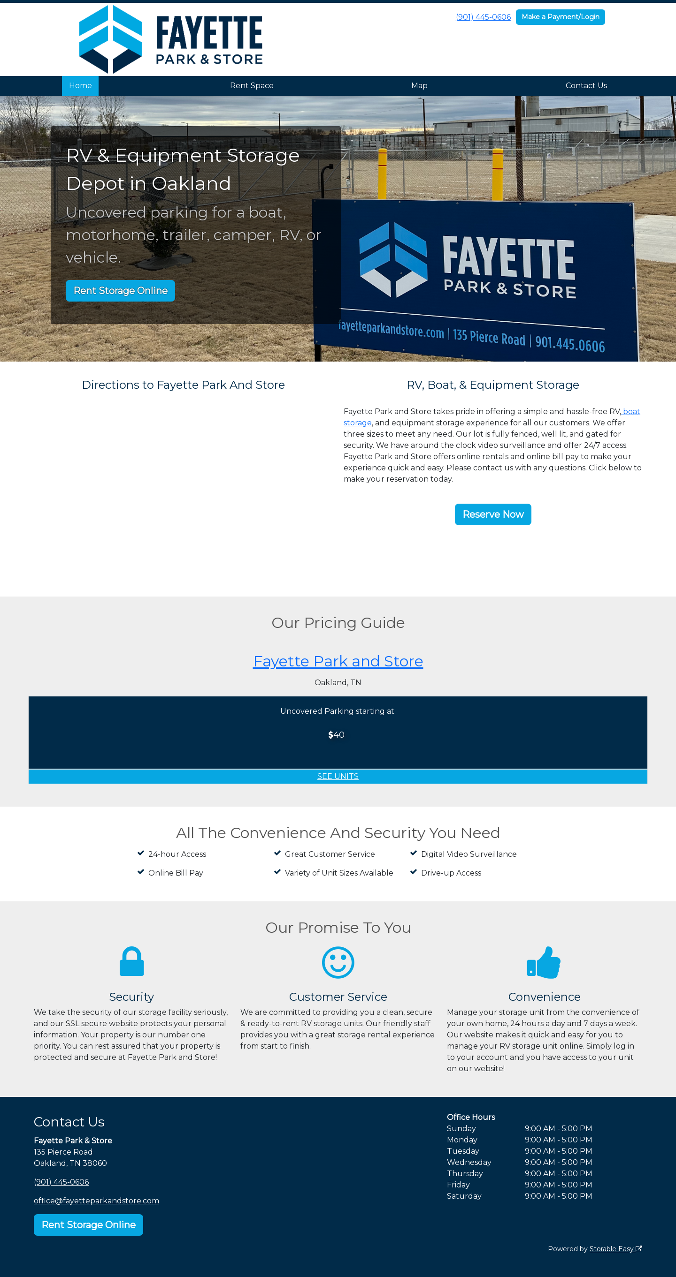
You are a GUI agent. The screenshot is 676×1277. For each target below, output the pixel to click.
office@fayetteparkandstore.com (96, 1200)
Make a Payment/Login (560, 17)
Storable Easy (616, 1249)
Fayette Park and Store (338, 661)
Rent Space (252, 85)
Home (80, 85)
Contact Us (586, 85)
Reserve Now (493, 514)
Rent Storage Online (120, 290)
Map (419, 85)
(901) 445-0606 (483, 17)
